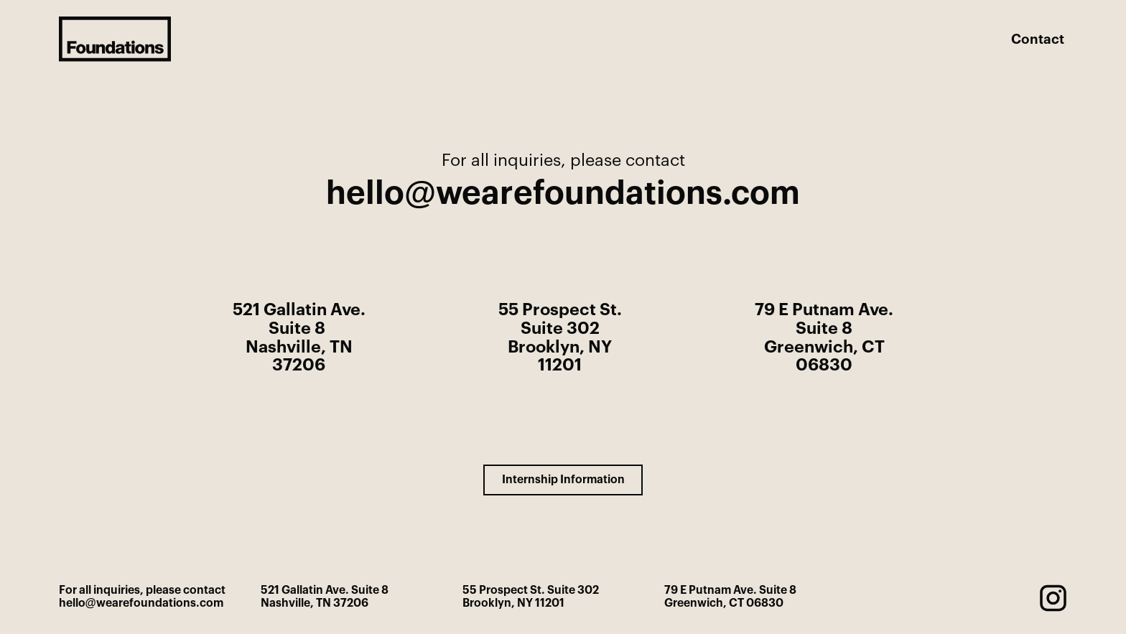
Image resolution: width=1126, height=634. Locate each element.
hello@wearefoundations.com (563, 193)
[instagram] (1053, 597)
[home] (115, 39)
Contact (1037, 40)
